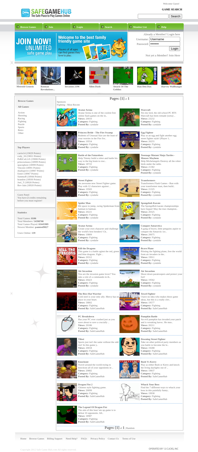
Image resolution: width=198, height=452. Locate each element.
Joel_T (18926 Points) (28, 182)
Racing (21, 118)
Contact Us (113, 438)
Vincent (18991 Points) (28, 167)
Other (20, 133)
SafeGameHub (97, 308)
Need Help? (71, 438)
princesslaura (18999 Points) (31, 162)
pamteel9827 (41, 227)
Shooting (22, 115)
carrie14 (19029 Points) (29, 153)
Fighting (22, 121)
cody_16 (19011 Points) (29, 156)
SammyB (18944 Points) (29, 176)
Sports (21, 127)
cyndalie (94, 124)
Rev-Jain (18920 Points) (29, 185)
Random (130, 428)
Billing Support (54, 438)
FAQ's (84, 438)
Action (21, 112)
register (37, 200)
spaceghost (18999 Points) (30, 164)
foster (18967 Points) (27, 173)
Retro (20, 130)
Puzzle (21, 124)
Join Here (174, 55)
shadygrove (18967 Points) (30, 170)
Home (23, 438)
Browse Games (36, 438)
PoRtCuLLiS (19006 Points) (31, 159)
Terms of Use (128, 438)
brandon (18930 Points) (29, 179)
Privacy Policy (98, 438)
